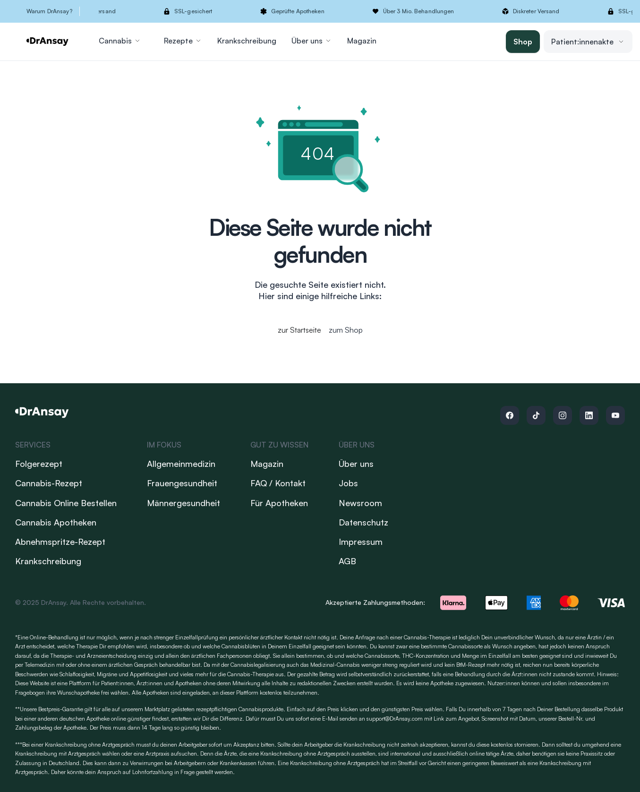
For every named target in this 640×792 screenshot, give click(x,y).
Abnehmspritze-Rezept (60, 541)
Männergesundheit (183, 503)
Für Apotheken (279, 503)
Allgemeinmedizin (181, 463)
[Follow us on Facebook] (509, 415)
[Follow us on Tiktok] (536, 415)
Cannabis (120, 40)
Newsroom (360, 503)
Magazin (361, 40)
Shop (522, 41)
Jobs (348, 483)
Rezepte (183, 40)
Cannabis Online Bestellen (66, 503)
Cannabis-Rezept (48, 483)
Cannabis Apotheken (55, 522)
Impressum (361, 541)
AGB (347, 561)
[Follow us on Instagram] (562, 415)
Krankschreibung (246, 40)
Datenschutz (363, 522)
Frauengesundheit (182, 483)
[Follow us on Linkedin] (589, 415)
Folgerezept (38, 463)
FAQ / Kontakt (278, 483)
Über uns (311, 40)
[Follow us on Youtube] (615, 415)
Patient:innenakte (588, 41)
